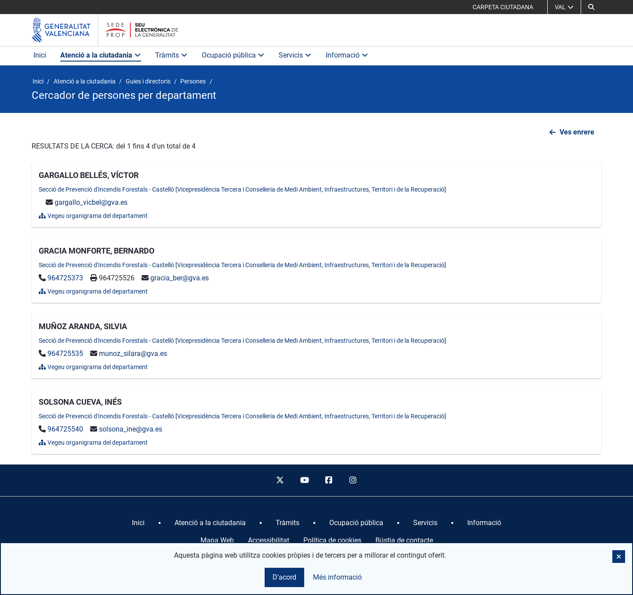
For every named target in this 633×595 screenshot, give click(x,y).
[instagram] (353, 480)
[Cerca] (591, 7)
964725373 (65, 278)
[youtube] (304, 480)
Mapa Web (217, 540)
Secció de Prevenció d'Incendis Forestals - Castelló (106, 189)
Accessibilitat (268, 540)
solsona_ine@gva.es (130, 429)
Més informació (337, 577)
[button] (618, 556)
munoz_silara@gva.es (133, 353)
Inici (39, 55)
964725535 (65, 353)
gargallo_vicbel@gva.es (91, 202)
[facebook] (329, 480)
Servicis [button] (295, 55)
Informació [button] (347, 55)
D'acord (284, 577)
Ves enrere (577, 132)
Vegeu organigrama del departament (93, 215)
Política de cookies (332, 540)
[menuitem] (138, 523)
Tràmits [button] (171, 55)
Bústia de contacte (404, 540)
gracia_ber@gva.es (179, 278)
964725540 (65, 429)
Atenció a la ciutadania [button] (100, 55)
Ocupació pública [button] (233, 55)
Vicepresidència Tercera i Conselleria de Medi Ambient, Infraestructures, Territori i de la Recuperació (310, 189)
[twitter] (280, 480)
